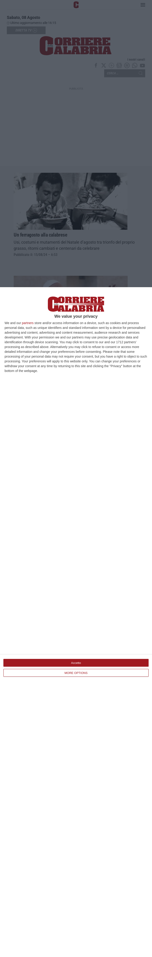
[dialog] (76, 622)
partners (27, 323)
